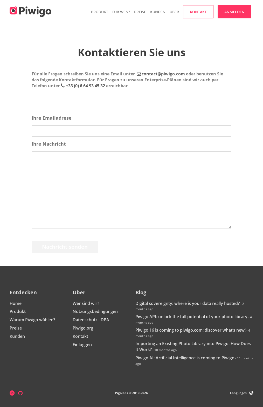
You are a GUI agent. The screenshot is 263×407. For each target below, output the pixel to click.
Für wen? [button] (121, 11)
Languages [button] (241, 393)
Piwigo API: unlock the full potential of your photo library (191, 316)
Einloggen (82, 344)
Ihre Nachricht (49, 144)
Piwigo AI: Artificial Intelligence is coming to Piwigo (184, 358)
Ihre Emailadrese (52, 118)
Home (16, 303)
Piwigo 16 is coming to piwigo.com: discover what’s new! (190, 330)
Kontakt (80, 336)
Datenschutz (85, 320)
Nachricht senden (65, 246)
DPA (105, 320)
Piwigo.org (83, 328)
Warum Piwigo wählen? (32, 320)
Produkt (18, 311)
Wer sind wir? (86, 303)
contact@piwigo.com (163, 74)
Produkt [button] (99, 11)
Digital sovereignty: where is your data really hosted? (187, 303)
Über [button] (174, 11)
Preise (140, 11)
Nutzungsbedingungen (95, 311)
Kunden (157, 11)
